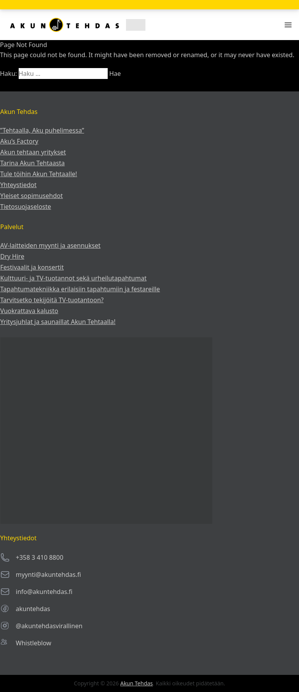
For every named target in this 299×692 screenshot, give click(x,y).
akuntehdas (33, 608)
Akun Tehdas (136, 683)
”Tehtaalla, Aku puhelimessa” (42, 130)
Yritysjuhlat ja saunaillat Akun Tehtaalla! (57, 321)
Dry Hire (12, 256)
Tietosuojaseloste (25, 206)
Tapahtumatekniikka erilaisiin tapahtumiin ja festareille (80, 289)
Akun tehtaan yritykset (33, 152)
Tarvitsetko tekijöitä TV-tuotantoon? (52, 300)
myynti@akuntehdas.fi (48, 574)
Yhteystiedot (18, 184)
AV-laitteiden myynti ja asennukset (50, 245)
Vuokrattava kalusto (29, 311)
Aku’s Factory (19, 141)
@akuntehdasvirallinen (49, 626)
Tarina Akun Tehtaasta (32, 163)
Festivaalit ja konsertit (32, 267)
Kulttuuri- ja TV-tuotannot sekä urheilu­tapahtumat (73, 278)
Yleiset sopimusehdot (31, 195)
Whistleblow (33, 643)
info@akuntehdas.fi (44, 591)
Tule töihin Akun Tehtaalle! (38, 174)
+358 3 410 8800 (39, 557)
